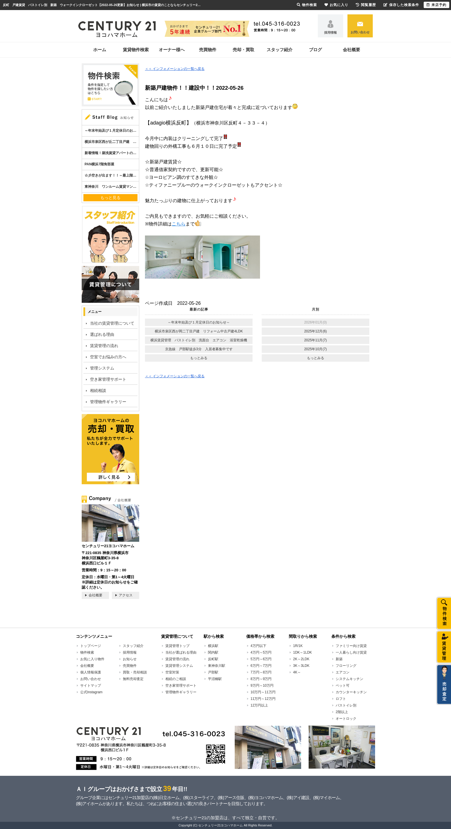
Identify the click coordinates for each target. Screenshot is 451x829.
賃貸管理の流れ (104, 345)
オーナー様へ (172, 49)
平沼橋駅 (215, 679)
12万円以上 (259, 705)
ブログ (315, 49)
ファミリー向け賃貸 (351, 646)
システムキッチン (349, 679)
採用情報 (330, 32)
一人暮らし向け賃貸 (351, 652)
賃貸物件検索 (136, 49)
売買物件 (207, 49)
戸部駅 (213, 672)
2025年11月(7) (315, 340)
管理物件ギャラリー (108, 401)
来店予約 (436, 5)
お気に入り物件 (92, 659)
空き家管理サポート (108, 379)
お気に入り (336, 5)
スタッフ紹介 (280, 49)
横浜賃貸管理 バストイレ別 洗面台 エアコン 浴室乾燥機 (198, 340)
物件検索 (87, 652)
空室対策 (172, 672)
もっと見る (110, 197)
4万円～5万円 (261, 652)
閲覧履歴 (366, 5)
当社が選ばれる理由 (180, 652)
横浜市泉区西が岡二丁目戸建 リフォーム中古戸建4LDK (199, 331)
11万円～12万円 (263, 699)
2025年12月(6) (315, 331)
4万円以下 (258, 646)
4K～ (297, 672)
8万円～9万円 (261, 679)
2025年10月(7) (315, 349)
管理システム (102, 368)
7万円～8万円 (261, 672)
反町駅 (213, 659)
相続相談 (98, 390)
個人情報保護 (90, 672)
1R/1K (298, 646)
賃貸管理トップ (177, 646)
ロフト (341, 699)
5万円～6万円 (261, 659)
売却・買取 (243, 49)
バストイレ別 (346, 705)
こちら (179, 223)
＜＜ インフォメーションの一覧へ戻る (175, 69)
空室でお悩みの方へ (108, 357)
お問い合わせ (360, 32)
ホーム (99, 49)
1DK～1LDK (302, 652)
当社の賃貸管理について (112, 323)
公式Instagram (91, 692)
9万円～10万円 (262, 686)
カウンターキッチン (351, 692)
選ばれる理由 (102, 334)
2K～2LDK (301, 659)
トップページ (90, 646)
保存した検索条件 (401, 5)
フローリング (346, 666)
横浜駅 (213, 646)
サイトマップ (90, 686)
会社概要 (351, 49)
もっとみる (198, 358)
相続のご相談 (175, 679)
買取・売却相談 (135, 672)
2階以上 (342, 712)
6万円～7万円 (261, 666)
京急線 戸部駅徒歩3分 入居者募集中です (199, 349)
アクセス (126, 595)
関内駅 (213, 652)
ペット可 (342, 686)
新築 (339, 659)
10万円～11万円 (263, 692)
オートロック (346, 719)
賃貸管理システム (179, 666)
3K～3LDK (301, 666)
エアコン (342, 672)
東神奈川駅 (216, 666)
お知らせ (130, 659)
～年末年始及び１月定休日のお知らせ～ (199, 322)
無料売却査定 (133, 679)
